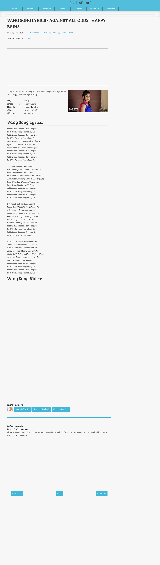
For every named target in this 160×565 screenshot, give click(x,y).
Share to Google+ (60, 409)
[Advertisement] (57, 67)
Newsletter (110, 9)
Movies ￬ (30, 9)
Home (14, 9)
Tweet (30, 38)
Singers (79, 9)
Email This (10, 409)
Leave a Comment (67, 33)
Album (62, 9)
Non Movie (46, 9)
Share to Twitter (23, 409)
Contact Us (94, 9)
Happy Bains (36, 33)
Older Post (101, 493)
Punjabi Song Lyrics (49, 33)
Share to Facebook (41, 409)
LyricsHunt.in (82, 3)
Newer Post (17, 493)
